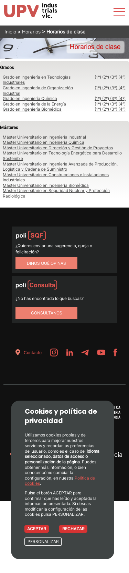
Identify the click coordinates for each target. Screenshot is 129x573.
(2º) (106, 77)
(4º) (122, 77)
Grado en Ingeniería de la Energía (34, 104)
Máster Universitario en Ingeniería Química (43, 142)
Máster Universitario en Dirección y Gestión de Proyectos (58, 147)
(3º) (114, 77)
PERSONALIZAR (43, 541)
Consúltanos (46, 312)
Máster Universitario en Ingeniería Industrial (44, 137)
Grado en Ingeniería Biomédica (32, 109)
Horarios (31, 31)
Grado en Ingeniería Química (30, 98)
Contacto (27, 352)
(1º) (98, 77)
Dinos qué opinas (46, 263)
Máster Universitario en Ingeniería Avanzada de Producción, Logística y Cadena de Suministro (60, 166)
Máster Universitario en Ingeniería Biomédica (46, 185)
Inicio (10, 31)
